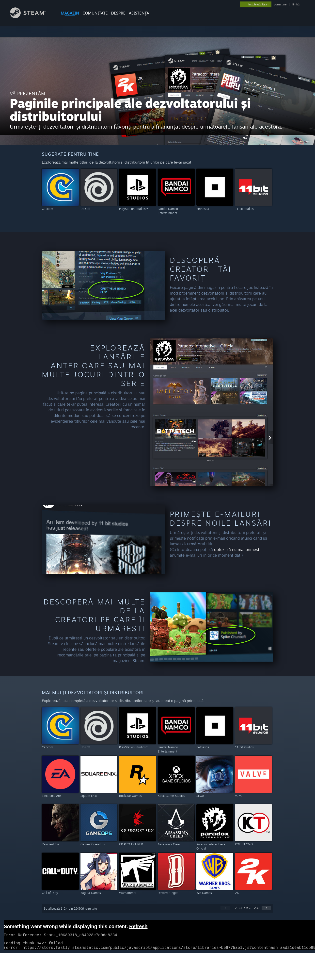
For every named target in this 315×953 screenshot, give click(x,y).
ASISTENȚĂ (139, 13)
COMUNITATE (95, 13)
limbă (295, 4)
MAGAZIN (70, 13)
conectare (280, 4)
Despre (118, 13)
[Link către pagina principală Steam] (31, 17)
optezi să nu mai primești (237, 549)
